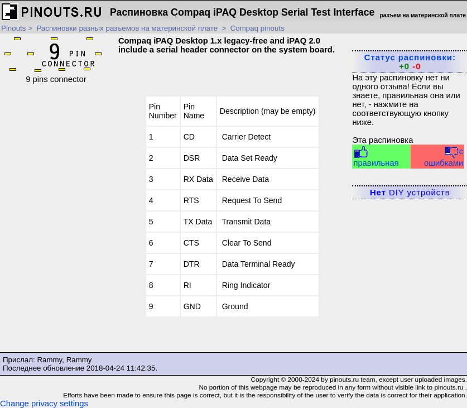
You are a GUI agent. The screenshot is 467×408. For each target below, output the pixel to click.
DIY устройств (410, 192)
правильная (375, 156)
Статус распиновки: (410, 62)
